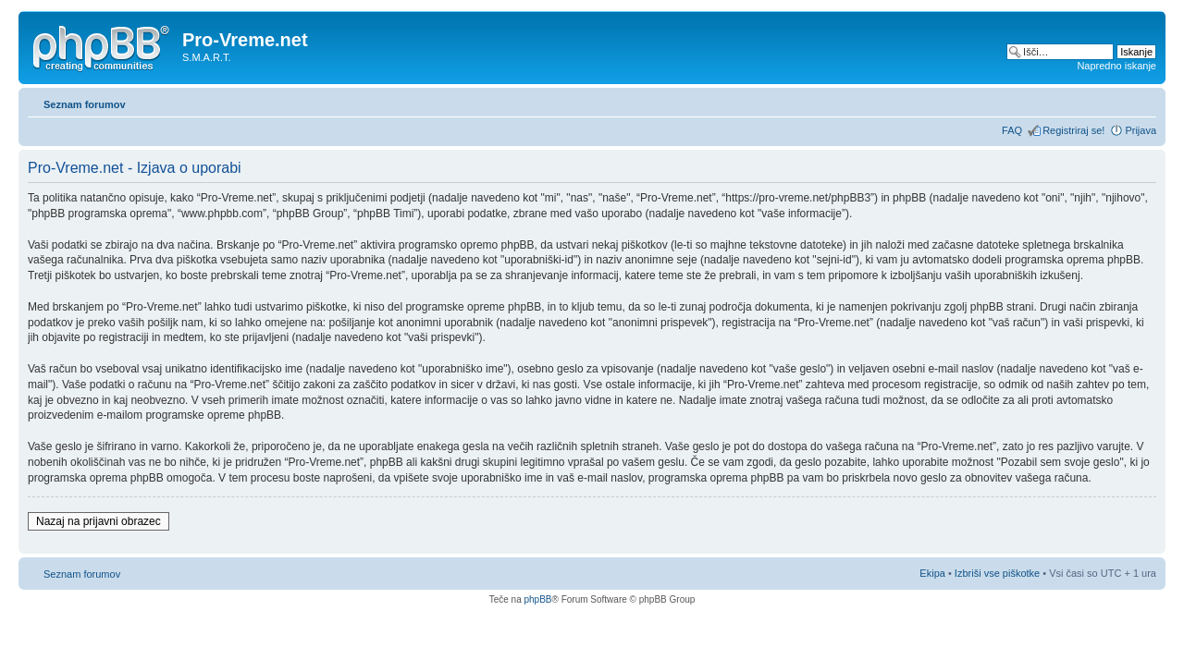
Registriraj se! (1073, 130)
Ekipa (932, 573)
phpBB (537, 599)
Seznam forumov (84, 104)
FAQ (1012, 130)
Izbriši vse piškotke (998, 573)
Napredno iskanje (1116, 65)
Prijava (1140, 130)
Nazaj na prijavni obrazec (98, 521)
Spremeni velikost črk (1142, 100)
